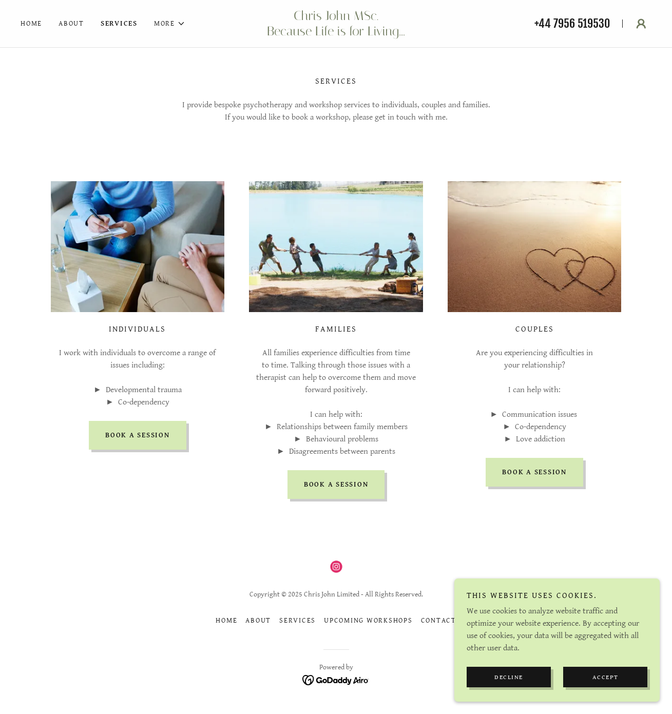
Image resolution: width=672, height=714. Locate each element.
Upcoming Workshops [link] (368, 620)
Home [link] (31, 24)
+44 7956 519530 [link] (572, 23)
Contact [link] (438, 620)
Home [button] (226, 620)
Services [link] (119, 24)
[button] (169, 23)
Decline (508, 698)
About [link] (71, 24)
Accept (605, 698)
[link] (336, 33)
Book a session (137, 435)
